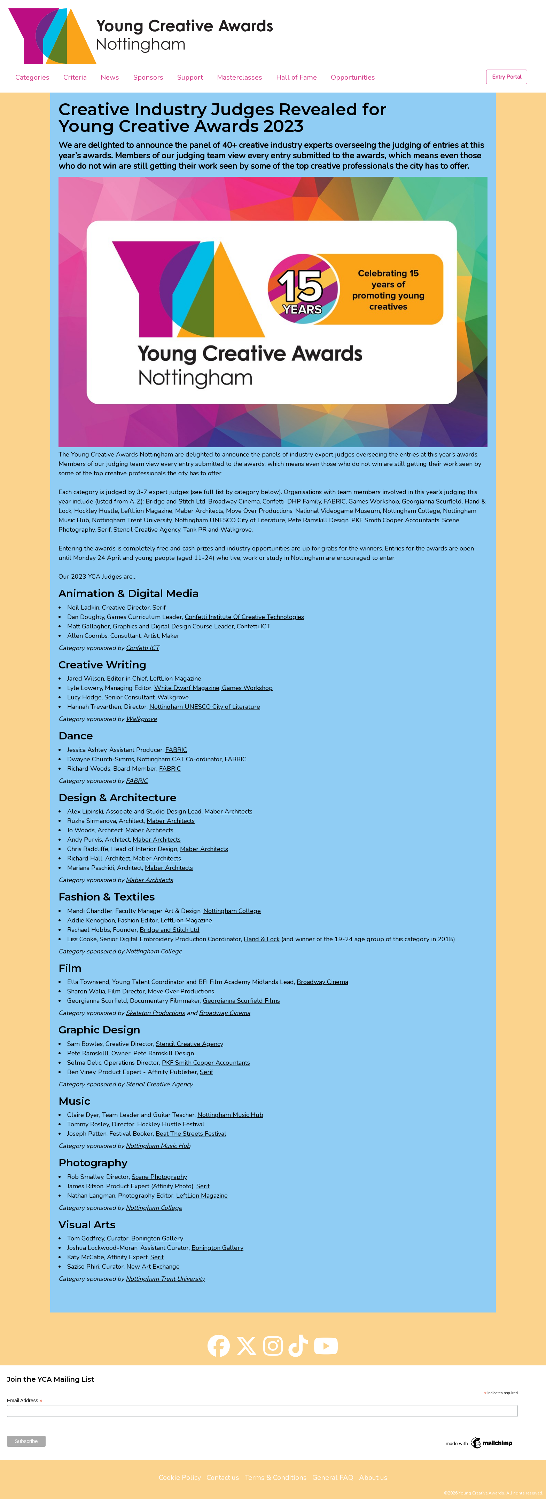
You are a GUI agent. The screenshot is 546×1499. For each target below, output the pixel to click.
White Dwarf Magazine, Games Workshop (213, 688)
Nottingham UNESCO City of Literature (204, 707)
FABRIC (176, 750)
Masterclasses (239, 77)
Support (190, 77)
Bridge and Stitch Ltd (170, 930)
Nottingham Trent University (165, 1279)
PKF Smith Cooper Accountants (206, 1062)
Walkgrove (173, 697)
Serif (159, 607)
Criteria (75, 77)
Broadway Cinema (322, 982)
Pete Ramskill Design (164, 1053)
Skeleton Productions (155, 1013)
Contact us (222, 1477)
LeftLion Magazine (175, 678)
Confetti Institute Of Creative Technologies (244, 617)
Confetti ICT (253, 626)
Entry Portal (506, 77)
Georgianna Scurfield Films (241, 1001)
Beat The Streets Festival (191, 1133)
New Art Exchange (153, 1266)
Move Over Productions (181, 991)
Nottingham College (232, 911)
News (110, 77)
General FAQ (332, 1477)
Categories (32, 77)
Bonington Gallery (157, 1238)
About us (373, 1477)
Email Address (24, 1400)
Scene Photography (159, 1177)
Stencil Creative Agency (189, 1044)
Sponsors (148, 77)
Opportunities (353, 77)
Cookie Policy (180, 1477)
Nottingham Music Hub (230, 1115)
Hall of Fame (296, 77)
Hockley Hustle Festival (170, 1124)
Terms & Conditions (276, 1477)
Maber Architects (228, 811)
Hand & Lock (262, 939)
